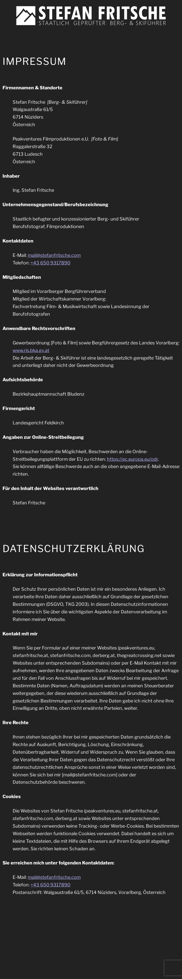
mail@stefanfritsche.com (54, 255)
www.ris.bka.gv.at (31, 350)
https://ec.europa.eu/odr (132, 459)
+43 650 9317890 (50, 262)
